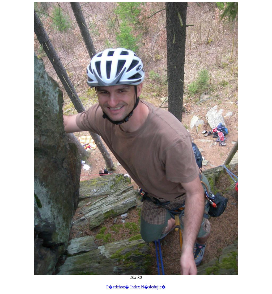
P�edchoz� (117, 287)
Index (135, 287)
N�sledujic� (153, 287)
